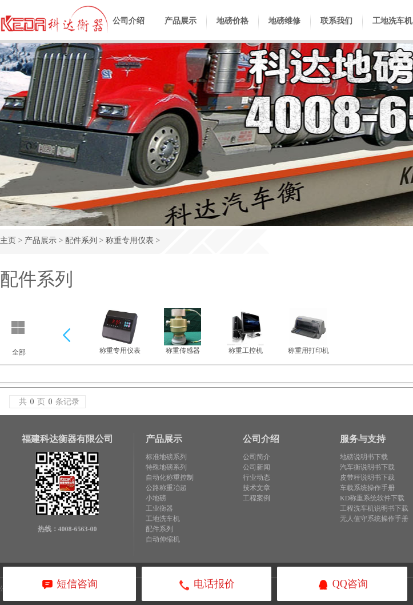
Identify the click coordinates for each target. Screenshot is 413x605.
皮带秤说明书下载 (367, 477)
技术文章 (256, 488)
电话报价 (206, 584)
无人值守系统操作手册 (374, 519)
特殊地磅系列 (166, 467)
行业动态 (256, 477)
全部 (19, 352)
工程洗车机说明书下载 (374, 508)
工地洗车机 (163, 519)
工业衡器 (159, 508)
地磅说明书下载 (364, 457)
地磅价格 (232, 30)
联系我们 (336, 30)
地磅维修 (284, 30)
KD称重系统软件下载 (372, 498)
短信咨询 (69, 584)
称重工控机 (245, 331)
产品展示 (180, 30)
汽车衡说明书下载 (367, 467)
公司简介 (256, 457)
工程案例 (256, 498)
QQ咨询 (342, 584)
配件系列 (81, 240)
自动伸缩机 (163, 539)
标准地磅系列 (166, 457)
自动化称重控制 (170, 477)
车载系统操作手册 (367, 488)
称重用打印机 (308, 331)
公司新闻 (256, 467)
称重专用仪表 (130, 240)
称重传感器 (182, 331)
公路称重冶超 (166, 488)
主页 (8, 240)
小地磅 (156, 498)
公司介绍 (128, 30)
